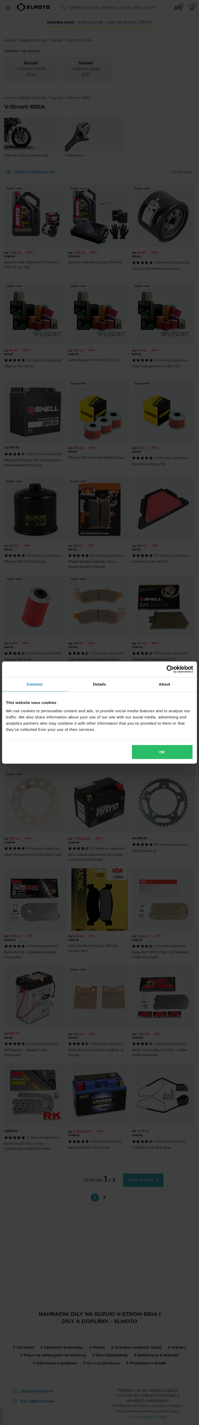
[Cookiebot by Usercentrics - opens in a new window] (170, 669)
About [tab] (164, 684)
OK (162, 751)
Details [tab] (99, 684)
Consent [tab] (34, 684)
